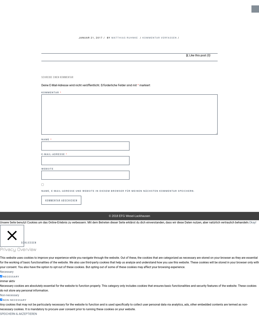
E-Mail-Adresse (54, 154)
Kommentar (51, 92)
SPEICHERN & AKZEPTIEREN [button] (18, 314)
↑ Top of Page (245, 308)
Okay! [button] (252, 222)
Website (47, 168)
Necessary (11, 276)
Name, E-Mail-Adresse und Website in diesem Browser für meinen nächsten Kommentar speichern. (118, 191)
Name (46, 139)
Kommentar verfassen (159, 37)
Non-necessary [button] (9, 295)
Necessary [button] (6, 271)
